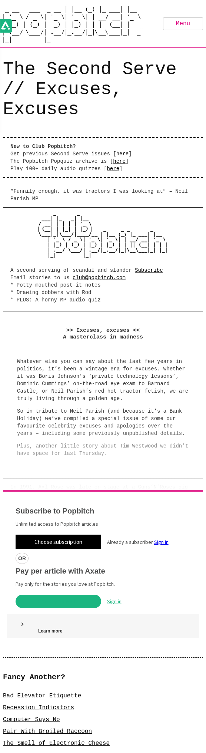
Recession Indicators (38, 639)
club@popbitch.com (99, 277)
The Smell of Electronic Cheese (56, 674)
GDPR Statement (127, 745)
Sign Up (102, 729)
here (122, 153)
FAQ (93, 745)
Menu (183, 23)
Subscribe (149, 269)
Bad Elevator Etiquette (42, 627)
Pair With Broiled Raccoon (47, 663)
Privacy (69, 745)
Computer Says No (31, 651)
